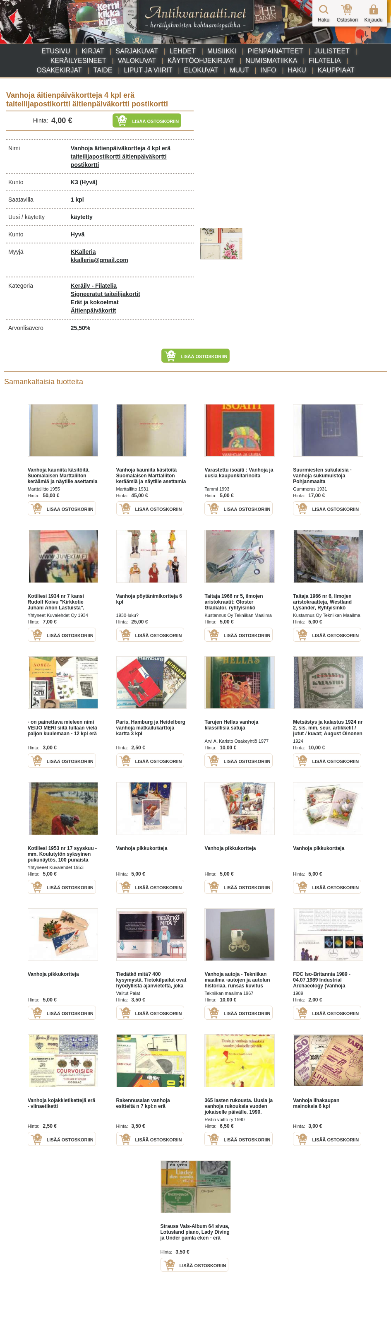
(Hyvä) (89, 182)
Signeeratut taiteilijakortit (105, 294)
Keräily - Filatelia (94, 285)
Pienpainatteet (275, 51)
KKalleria (83, 251)
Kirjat (93, 51)
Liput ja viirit (148, 70)
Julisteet (331, 51)
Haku (297, 70)
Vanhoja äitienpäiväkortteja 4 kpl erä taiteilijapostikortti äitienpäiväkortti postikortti (120, 156)
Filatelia (325, 60)
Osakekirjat (59, 70)
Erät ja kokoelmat (95, 302)
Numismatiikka (271, 60)
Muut (239, 70)
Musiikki (221, 51)
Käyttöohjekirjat (201, 60)
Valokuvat (137, 60)
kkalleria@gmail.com (99, 260)
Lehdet (183, 51)
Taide (103, 70)
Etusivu (55, 51)
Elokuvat (201, 70)
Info (268, 70)
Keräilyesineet (78, 60)
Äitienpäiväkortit (93, 310)
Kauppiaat (336, 70)
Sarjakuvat (136, 51)
